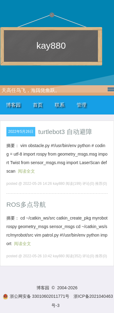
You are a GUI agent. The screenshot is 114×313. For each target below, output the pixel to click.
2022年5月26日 (20, 131)
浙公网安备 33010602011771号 (36, 296)
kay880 (51, 45)
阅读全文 (26, 171)
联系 (59, 104)
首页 (38, 104)
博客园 (13, 104)
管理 (81, 104)
